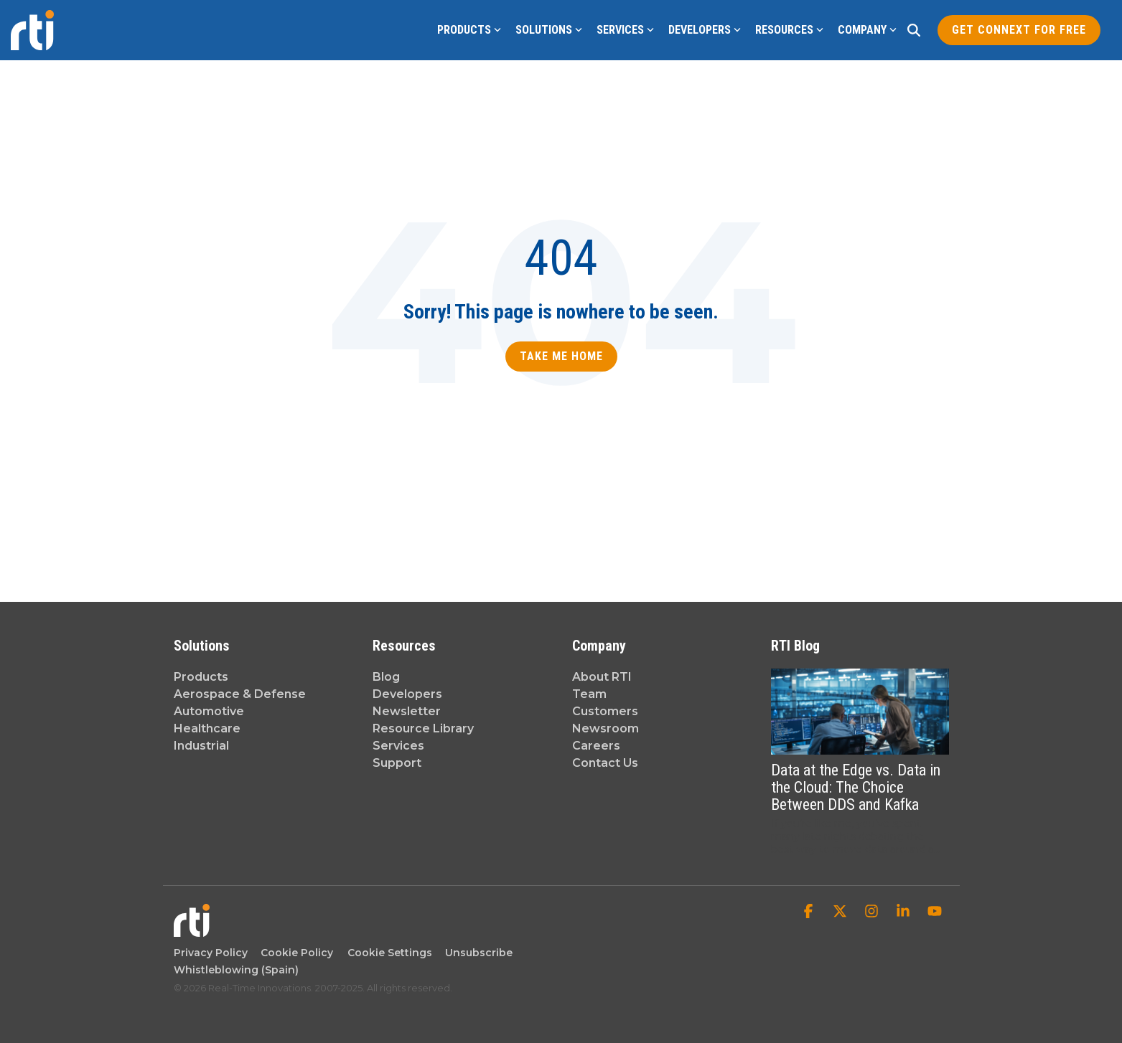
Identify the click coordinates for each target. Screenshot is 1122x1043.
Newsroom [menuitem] (605, 728)
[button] (810, 912)
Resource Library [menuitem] (423, 728)
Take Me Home (561, 356)
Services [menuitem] (398, 745)
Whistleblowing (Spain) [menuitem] (236, 969)
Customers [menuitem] (605, 711)
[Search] (913, 30)
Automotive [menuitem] (209, 711)
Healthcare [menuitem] (207, 728)
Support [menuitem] (397, 763)
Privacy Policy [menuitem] (211, 952)
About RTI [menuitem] (602, 677)
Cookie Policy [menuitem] (294, 952)
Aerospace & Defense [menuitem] (240, 694)
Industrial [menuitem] (201, 745)
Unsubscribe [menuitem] (476, 952)
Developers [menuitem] (407, 694)
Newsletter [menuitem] (407, 711)
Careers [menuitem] (596, 745)
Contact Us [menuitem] (605, 763)
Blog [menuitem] (386, 677)
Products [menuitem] (201, 677)
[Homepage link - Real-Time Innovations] (192, 929)
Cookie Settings (389, 952)
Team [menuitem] (589, 694)
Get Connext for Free (1019, 30)
